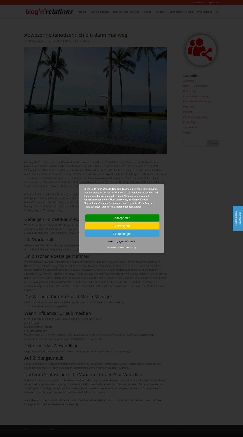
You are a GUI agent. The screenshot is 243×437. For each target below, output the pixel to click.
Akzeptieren (122, 218)
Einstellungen (122, 234)
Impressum (111, 248)
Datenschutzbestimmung (126, 248)
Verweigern (122, 226)
